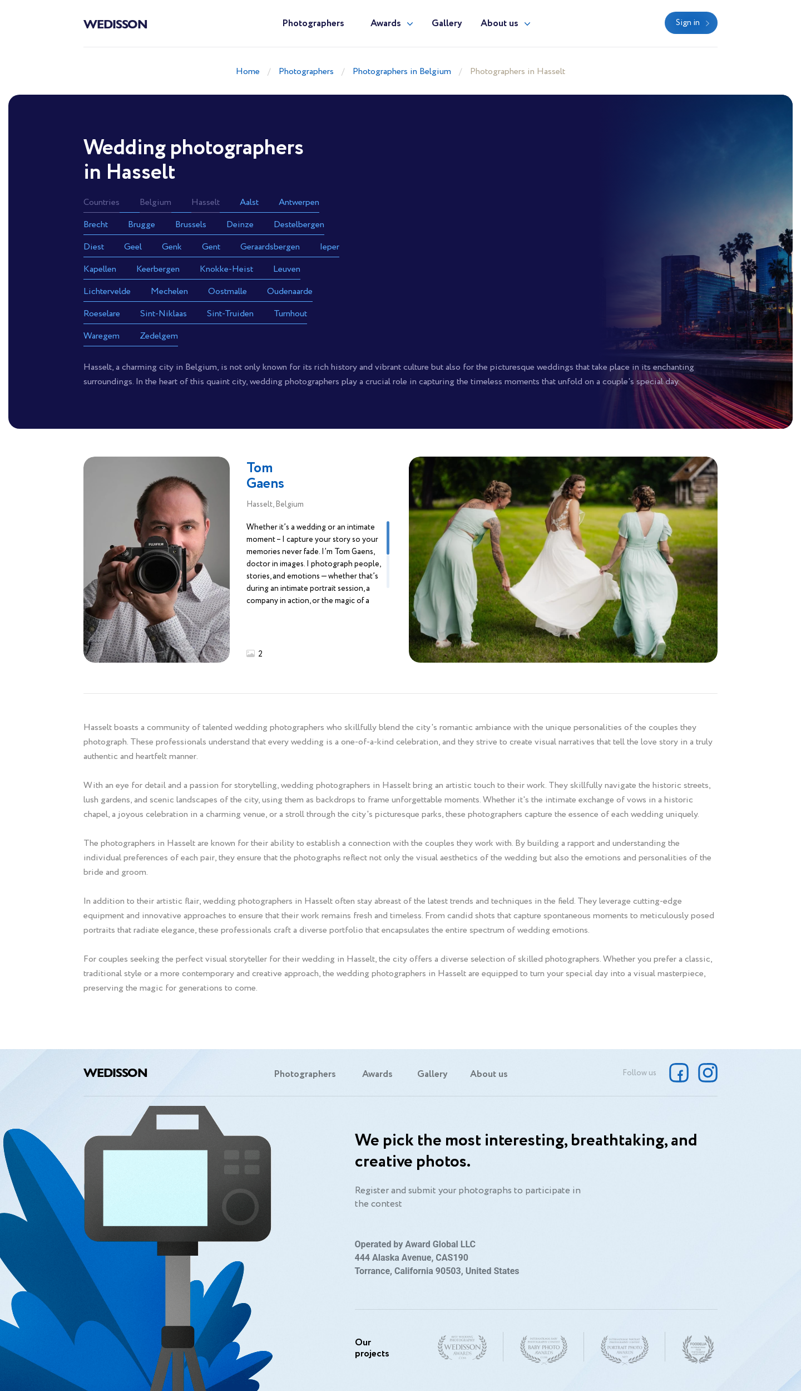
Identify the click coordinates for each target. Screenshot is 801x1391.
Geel (133, 247)
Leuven (286, 269)
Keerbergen (158, 269)
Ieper (329, 247)
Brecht (95, 224)
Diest (93, 247)
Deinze (240, 224)
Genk (172, 247)
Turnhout (290, 313)
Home (248, 71)
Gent (211, 247)
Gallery (447, 24)
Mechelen (169, 291)
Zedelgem (159, 336)
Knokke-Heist (226, 269)
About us (499, 24)
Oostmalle (227, 291)
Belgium (155, 202)
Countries (101, 202)
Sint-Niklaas (163, 313)
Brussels (190, 224)
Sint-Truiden (230, 313)
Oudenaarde (290, 291)
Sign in (688, 23)
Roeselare (101, 313)
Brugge (141, 224)
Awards (385, 24)
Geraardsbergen (270, 247)
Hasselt (205, 202)
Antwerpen (299, 202)
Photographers (313, 24)
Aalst (249, 202)
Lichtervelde (107, 291)
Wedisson (115, 23)
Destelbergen (299, 224)
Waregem (101, 336)
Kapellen (99, 269)
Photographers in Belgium (402, 71)
